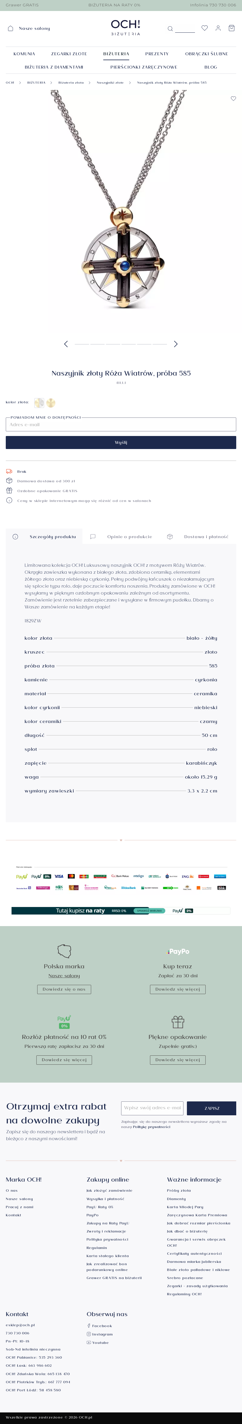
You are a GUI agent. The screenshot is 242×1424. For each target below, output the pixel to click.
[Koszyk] (231, 30)
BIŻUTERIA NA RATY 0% (114, 5)
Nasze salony (64, 976)
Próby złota (179, 1191)
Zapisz (212, 1109)
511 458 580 (50, 1391)
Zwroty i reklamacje (106, 1232)
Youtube (98, 1343)
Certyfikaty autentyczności (194, 1254)
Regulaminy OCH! (184, 1294)
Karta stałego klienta (108, 1256)
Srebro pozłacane (185, 1278)
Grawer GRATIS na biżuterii (114, 1278)
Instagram (100, 1335)
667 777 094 (59, 1382)
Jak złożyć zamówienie (110, 1191)
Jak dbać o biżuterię (187, 1232)
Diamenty (176, 1199)
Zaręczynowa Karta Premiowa (197, 1216)
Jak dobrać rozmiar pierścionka (198, 1224)
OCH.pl (85, 1418)
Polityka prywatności (107, 1240)
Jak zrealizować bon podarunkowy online (107, 1267)
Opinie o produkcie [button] (121, 536)
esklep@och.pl (20, 1325)
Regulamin (97, 1248)
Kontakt (13, 1216)
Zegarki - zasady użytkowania (197, 1286)
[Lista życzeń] (204, 30)
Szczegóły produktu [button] (44, 536)
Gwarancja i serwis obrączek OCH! (196, 1243)
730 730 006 (17, 1334)
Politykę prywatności (151, 1127)
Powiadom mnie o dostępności (46, 418)
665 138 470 (59, 1374)
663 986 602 (40, 1366)
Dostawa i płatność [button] (198, 536)
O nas (12, 1191)
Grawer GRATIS (22, 5)
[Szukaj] (170, 29)
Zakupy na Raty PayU (108, 1224)
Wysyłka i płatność (106, 1199)
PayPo (93, 1216)
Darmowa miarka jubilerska (194, 1262)
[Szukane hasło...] (185, 28)
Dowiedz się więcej (177, 990)
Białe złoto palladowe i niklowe (198, 1270)
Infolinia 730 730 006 (213, 5)
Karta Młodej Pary (185, 1207)
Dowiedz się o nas (64, 990)
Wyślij (121, 443)
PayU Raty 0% (100, 1207)
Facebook (99, 1326)
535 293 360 (50, 1358)
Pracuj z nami (19, 1207)
